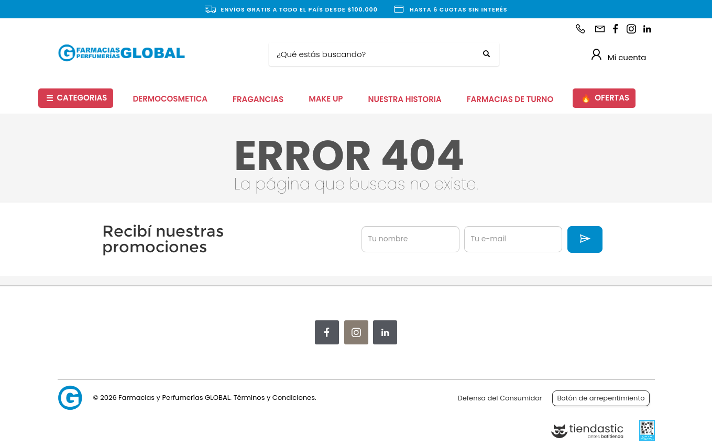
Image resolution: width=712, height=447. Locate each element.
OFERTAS (605, 98)
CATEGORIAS (76, 98)
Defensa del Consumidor (500, 398)
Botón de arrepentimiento (600, 398)
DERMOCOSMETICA (170, 98)
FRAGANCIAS (258, 99)
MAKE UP (326, 98)
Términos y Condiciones (273, 398)
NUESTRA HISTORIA (404, 99)
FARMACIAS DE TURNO (510, 99)
